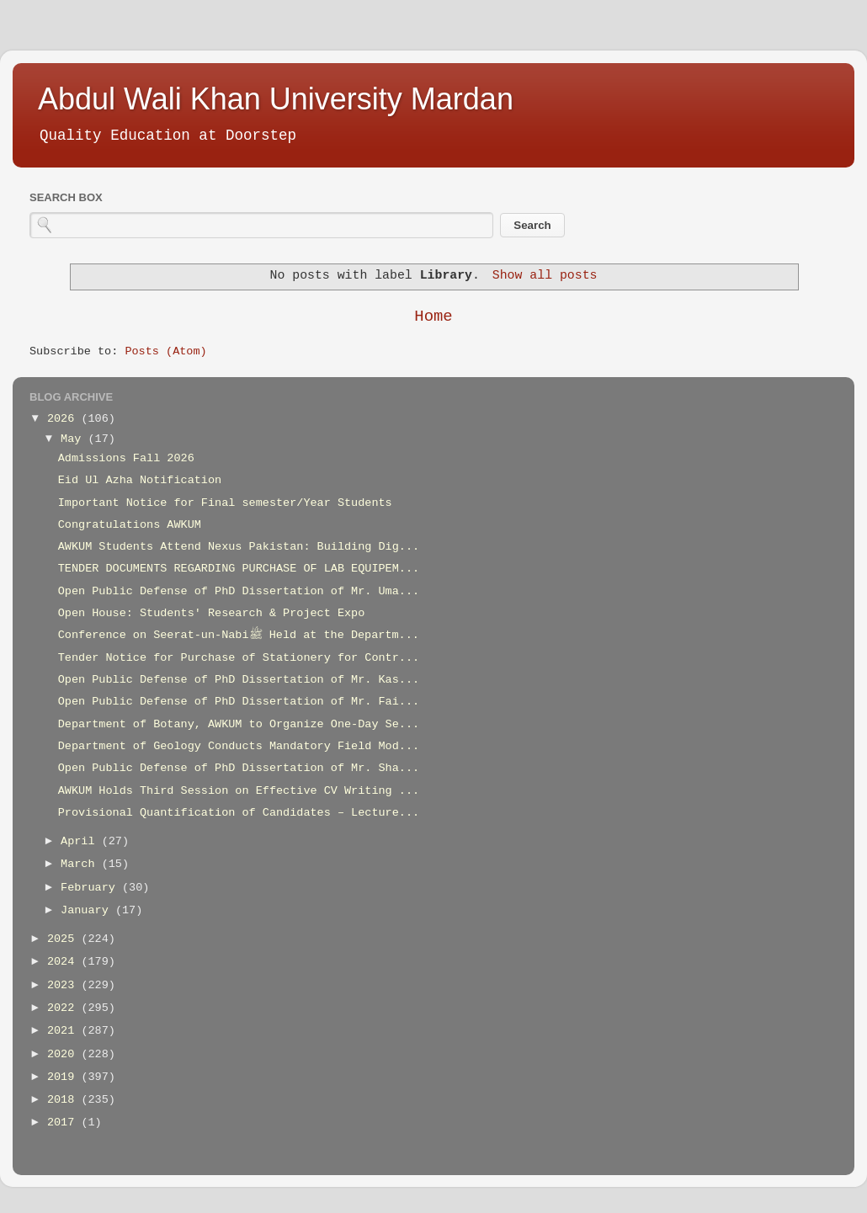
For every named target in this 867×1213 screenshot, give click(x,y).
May (74, 439)
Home (433, 316)
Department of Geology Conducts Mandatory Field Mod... (238, 746)
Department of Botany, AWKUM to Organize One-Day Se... (238, 724)
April (81, 841)
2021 (64, 1030)
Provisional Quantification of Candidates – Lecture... (238, 812)
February (91, 887)
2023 (64, 985)
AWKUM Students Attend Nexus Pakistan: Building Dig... (238, 546)
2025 (64, 939)
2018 (64, 1099)
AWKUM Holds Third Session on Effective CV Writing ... (238, 791)
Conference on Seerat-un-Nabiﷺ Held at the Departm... (238, 635)
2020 (64, 1054)
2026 (64, 418)
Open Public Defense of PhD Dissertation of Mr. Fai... (238, 701)
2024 (64, 961)
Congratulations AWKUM (129, 525)
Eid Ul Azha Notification (139, 480)
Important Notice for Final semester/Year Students (225, 503)
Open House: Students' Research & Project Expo (211, 613)
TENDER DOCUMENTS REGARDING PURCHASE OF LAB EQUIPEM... (238, 568)
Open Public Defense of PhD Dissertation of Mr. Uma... (238, 591)
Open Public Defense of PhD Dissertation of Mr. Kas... (238, 679)
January (88, 910)
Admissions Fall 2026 (126, 458)
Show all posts (545, 275)
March (81, 864)
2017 (64, 1122)
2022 (64, 1008)
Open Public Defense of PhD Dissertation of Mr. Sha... (238, 768)
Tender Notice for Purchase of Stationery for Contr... (238, 658)
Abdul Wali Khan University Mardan (275, 99)
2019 (64, 1077)
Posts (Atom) (165, 351)
